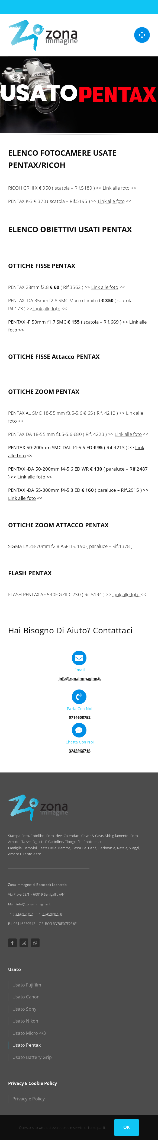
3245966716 (52, 914)
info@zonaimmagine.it (33, 904)
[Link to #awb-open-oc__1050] (142, 35)
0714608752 (23, 914)
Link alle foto (116, 188)
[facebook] (12, 942)
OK (126, 1127)
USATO (39, 94)
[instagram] (24, 942)
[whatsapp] (35, 942)
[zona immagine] (43, 22)
